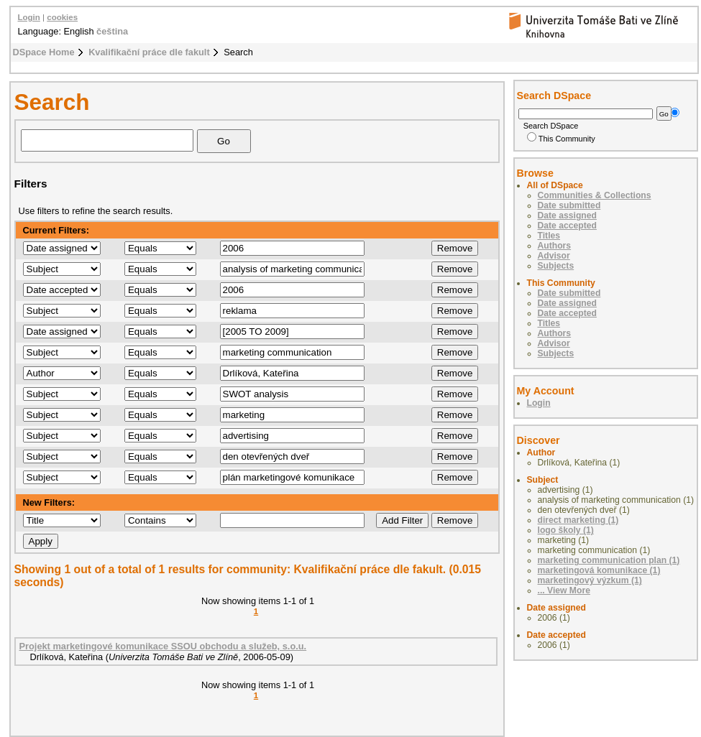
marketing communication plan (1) (609, 560)
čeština (112, 31)
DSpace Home (44, 52)
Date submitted (569, 205)
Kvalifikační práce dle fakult (149, 52)
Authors (555, 246)
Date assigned (567, 215)
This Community (561, 138)
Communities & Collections (594, 195)
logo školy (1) (566, 530)
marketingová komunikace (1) (599, 570)
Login (29, 17)
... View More (564, 590)
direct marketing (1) (578, 520)
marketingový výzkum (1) (590, 580)
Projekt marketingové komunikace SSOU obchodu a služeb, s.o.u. (163, 646)
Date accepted (567, 226)
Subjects (556, 266)
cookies (62, 17)
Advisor (554, 256)
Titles (549, 236)
